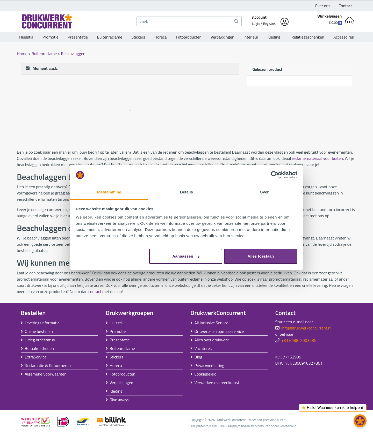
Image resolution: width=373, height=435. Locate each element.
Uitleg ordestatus (40, 340)
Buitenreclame (109, 37)
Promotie (50, 37)
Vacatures (203, 348)
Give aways (119, 399)
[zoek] (184, 21)
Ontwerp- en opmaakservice (219, 331)
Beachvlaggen (73, 53)
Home (22, 53)
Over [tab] (264, 192)
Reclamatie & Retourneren (48, 365)
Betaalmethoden (39, 348)
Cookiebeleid (206, 374)
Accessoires (343, 37)
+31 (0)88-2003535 (298, 340)
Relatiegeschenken (307, 37)
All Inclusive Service (211, 323)
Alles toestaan (261, 256)
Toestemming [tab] (108, 192)
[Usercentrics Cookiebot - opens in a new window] (274, 175)
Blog (198, 357)
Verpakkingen (222, 37)
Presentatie (78, 37)
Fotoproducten (189, 37)
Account (259, 17)
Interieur (250, 37)
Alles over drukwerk (212, 340)
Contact (345, 6)
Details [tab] (186, 192)
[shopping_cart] (349, 21)
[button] (360, 420)
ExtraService (36, 357)
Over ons (323, 6)
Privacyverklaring (209, 365)
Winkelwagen (329, 16)
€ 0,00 (335, 22)
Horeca (160, 37)
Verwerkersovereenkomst (217, 382)
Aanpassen (186, 256)
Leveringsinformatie (42, 323)
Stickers (138, 37)
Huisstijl (26, 37)
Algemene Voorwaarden (46, 374)
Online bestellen (39, 331)
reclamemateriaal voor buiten (317, 158)
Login (256, 23)
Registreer (270, 23)
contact (94, 291)
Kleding (274, 37)
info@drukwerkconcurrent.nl (306, 328)
